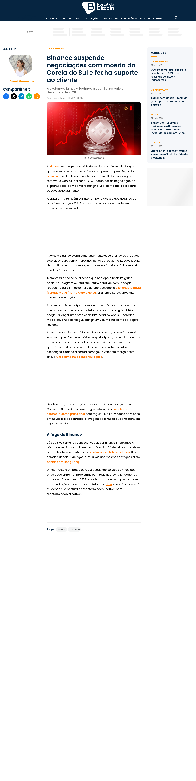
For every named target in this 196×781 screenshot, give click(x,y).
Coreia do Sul (74, 529)
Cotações (92, 18)
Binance (55, 166)
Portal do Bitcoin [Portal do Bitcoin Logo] (98, 8)
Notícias (74, 18)
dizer (109, 484)
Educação (127, 18)
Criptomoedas (56, 48)
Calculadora (110, 18)
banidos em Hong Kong (63, 462)
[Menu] (184, 18)
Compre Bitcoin (56, 18)
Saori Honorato (22, 81)
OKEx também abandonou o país (79, 357)
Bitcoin (145, 18)
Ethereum (158, 18)
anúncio (53, 176)
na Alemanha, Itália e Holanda (109, 452)
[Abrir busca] (176, 18)
